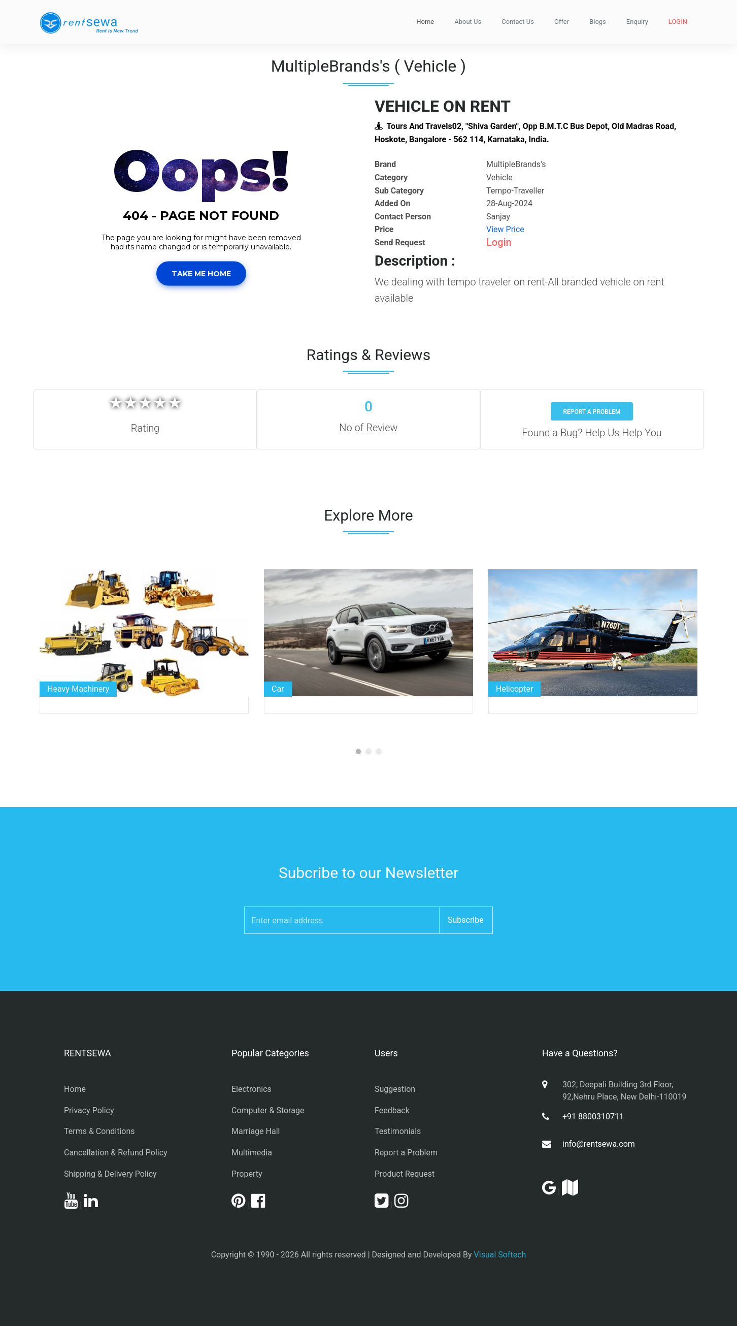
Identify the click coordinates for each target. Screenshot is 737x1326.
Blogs (597, 21)
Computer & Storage (267, 1110)
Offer (561, 21)
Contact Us (517, 21)
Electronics (251, 1089)
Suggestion (395, 1089)
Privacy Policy (89, 1110)
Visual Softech (500, 1254)
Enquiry (637, 21)
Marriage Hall (255, 1131)
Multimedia (251, 1152)
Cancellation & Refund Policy (116, 1152)
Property (246, 1174)
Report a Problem (591, 411)
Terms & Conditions (99, 1131)
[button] (64, 210)
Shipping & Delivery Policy (110, 1174)
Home (425, 21)
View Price (505, 229)
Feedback (392, 1110)
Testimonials (398, 1131)
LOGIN (677, 21)
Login (499, 242)
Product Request (404, 1174)
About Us (467, 21)
